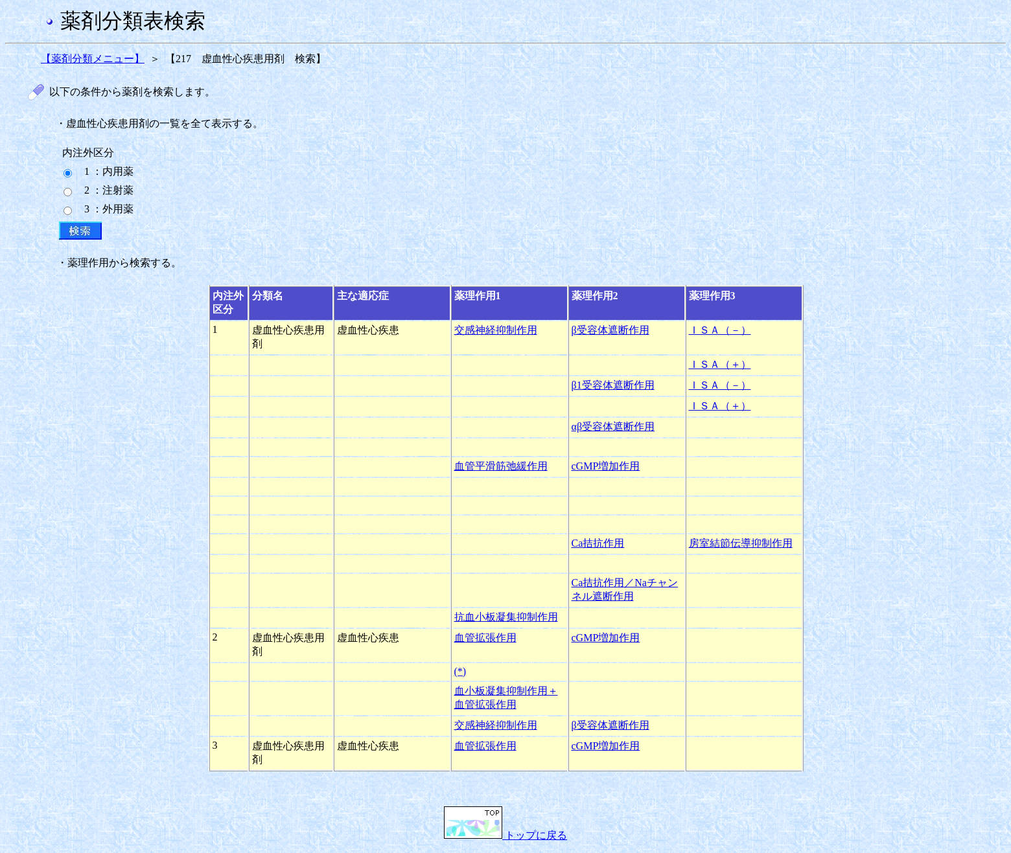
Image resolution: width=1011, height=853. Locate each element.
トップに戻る (505, 835)
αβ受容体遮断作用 (613, 426)
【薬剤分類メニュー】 (93, 58)
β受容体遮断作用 (610, 330)
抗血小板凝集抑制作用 (506, 616)
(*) (460, 671)
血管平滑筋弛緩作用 (501, 466)
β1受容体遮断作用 (613, 385)
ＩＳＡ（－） (720, 330)
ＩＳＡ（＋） (720, 364)
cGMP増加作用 (606, 466)
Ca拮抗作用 (598, 543)
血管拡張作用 (485, 637)
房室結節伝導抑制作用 (741, 543)
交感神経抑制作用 (495, 330)
